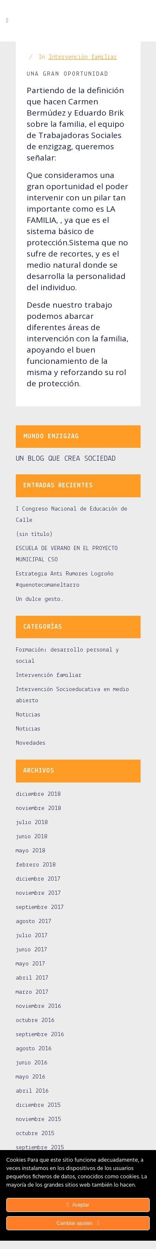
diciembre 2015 (38, 1105)
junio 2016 (31, 1063)
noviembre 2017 (38, 893)
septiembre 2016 (40, 1035)
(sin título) (34, 534)
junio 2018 (31, 837)
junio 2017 (31, 950)
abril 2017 (32, 978)
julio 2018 (32, 823)
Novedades (30, 743)
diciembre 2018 (38, 794)
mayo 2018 (30, 851)
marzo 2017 (32, 992)
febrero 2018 (36, 865)
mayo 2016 (30, 1077)
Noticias (28, 715)
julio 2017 (32, 936)
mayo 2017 (30, 964)
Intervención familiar (82, 57)
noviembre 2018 (38, 808)
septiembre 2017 (40, 907)
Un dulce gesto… (39, 599)
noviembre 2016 (38, 1006)
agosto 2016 (34, 1049)
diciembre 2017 (38, 879)
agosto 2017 (34, 921)
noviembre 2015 (38, 1119)
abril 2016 (32, 1091)
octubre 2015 (35, 1134)
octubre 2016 (35, 1020)
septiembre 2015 (40, 1148)
